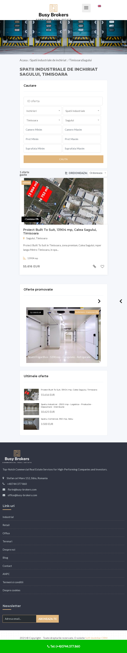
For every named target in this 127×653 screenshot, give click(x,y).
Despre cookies (11, 590)
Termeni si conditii (13, 582)
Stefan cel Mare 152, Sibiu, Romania (27, 478)
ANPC (6, 573)
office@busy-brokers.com (22, 495)
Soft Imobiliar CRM (96, 637)
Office (6, 533)
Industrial (8, 516)
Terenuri (7, 541)
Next (99, 301)
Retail (6, 525)
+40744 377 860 (17, 483)
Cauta (63, 159)
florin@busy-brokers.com (22, 489)
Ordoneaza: (76, 173)
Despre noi (9, 549)
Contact (7, 565)
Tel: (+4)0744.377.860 (63, 646)
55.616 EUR (31, 266)
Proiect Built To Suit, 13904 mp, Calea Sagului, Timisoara (60, 231)
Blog (5, 557)
